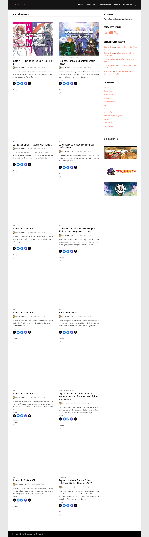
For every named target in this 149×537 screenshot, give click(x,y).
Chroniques (90, 5)
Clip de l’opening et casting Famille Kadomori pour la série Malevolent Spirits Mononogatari (78, 396)
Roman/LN (108, 123)
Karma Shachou (109, 59)
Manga (15, 58)
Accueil (80, 5)
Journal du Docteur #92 (24, 228)
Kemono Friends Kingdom (113, 116)
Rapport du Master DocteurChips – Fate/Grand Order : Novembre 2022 (75, 482)
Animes (61, 390)
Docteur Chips (23, 67)
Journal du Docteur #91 (24, 312)
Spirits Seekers (105, 5)
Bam (43, 534)
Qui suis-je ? (127, 5)
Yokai (106, 130)
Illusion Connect (109, 101)
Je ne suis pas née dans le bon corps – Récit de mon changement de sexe (77, 230)
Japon (106, 105)
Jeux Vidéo (75, 58)
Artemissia (108, 71)
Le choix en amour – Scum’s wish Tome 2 (32, 144)
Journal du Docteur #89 (24, 480)
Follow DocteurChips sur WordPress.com (118, 19)
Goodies (117, 5)
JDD (14, 225)
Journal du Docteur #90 (24, 393)
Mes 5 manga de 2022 (69, 312)
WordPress (36, 534)
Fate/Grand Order (65, 58)
